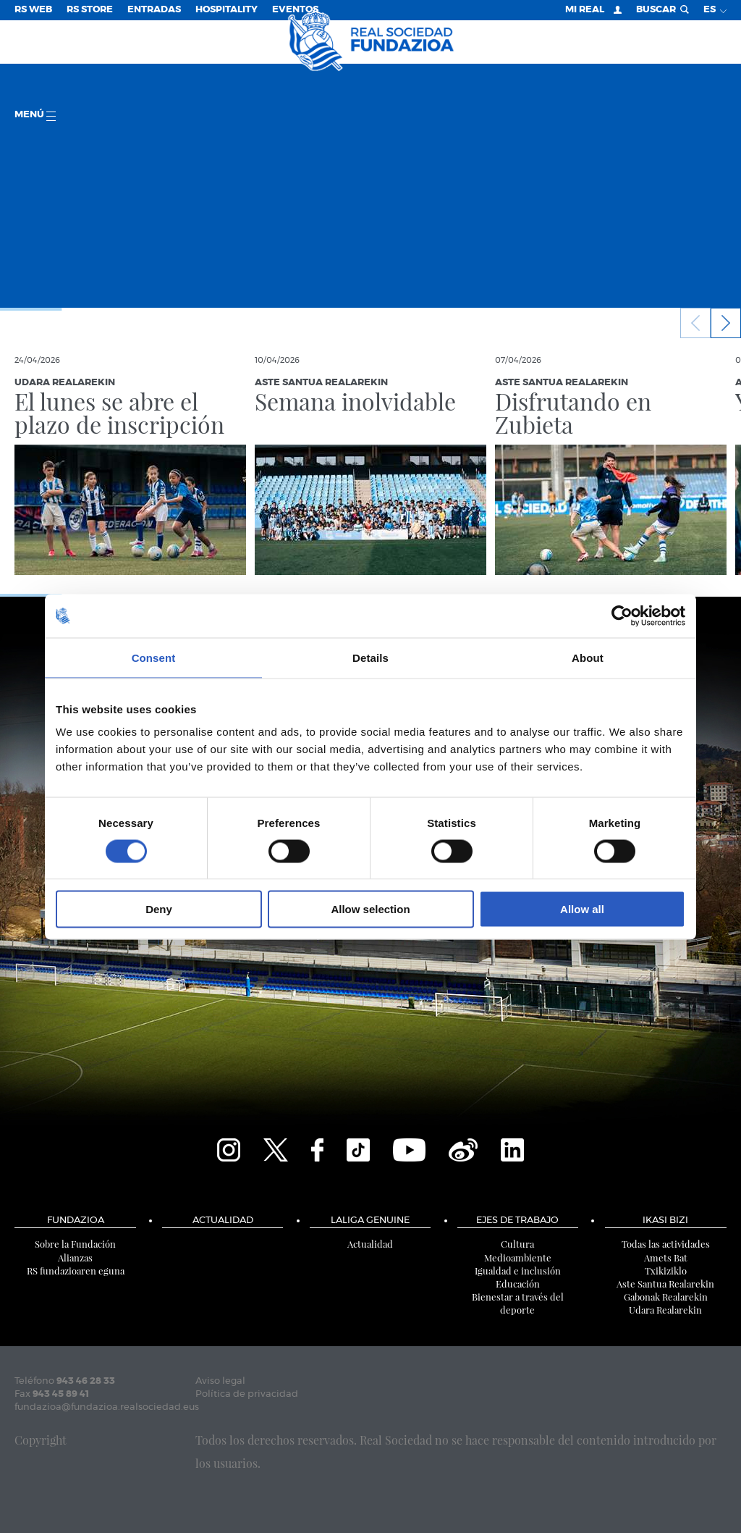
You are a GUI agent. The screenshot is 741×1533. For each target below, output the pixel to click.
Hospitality (226, 9)
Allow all (582, 909)
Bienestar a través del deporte (518, 1303)
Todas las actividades (666, 1244)
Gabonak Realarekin (666, 1296)
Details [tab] (370, 657)
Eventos (295, 9)
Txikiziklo (666, 1270)
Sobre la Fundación (75, 1244)
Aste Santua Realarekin (665, 1283)
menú (35, 115)
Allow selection (370, 909)
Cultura (517, 1244)
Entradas (154, 9)
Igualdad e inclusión (518, 1270)
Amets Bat (665, 1257)
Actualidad (222, 1220)
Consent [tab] (154, 657)
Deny (158, 909)
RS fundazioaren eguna (75, 1270)
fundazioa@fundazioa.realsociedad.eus (106, 1407)
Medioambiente (517, 1257)
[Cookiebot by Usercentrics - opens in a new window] (622, 615)
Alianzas (75, 1257)
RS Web (33, 9)
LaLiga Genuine (370, 1220)
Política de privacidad (246, 1394)
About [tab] (588, 657)
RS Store (90, 9)
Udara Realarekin (665, 1309)
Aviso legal (220, 1381)
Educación (518, 1283)
